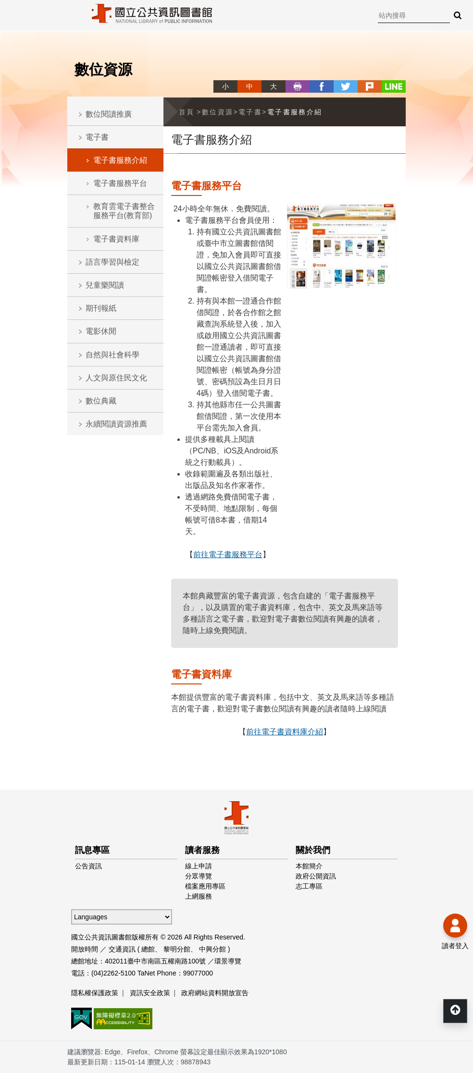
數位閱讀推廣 (109, 114)
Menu (14, 14)
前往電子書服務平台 (227, 554)
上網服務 (198, 896)
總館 (148, 949)
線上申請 (198, 866)
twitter (346, 86)
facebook (322, 86)
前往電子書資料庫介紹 (284, 732)
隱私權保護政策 (94, 993)
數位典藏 (101, 401)
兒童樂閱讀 (105, 285)
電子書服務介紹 (120, 160)
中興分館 (212, 949)
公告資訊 (88, 866)
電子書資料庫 (116, 239)
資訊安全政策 (150, 993)
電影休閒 (101, 331)
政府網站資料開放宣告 (215, 993)
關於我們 (313, 850)
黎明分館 (176, 949)
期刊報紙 (101, 308)
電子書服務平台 (120, 183)
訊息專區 (92, 850)
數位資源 (218, 112)
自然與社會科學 (112, 355)
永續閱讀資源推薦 (116, 424)
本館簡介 (309, 866)
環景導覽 (227, 961)
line (394, 86)
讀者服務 (202, 850)
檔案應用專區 (205, 886)
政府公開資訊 (316, 876)
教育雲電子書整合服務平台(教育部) (124, 210)
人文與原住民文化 (116, 378)
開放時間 (84, 949)
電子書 (97, 137)
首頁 (187, 112)
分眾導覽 (198, 876)
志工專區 (309, 886)
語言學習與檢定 (112, 262)
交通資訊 (122, 949)
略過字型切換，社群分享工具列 (217, 77)
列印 (298, 86)
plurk (370, 86)
